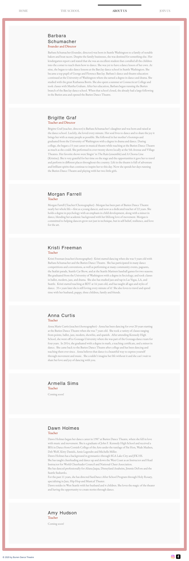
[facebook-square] (178, 556)
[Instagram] (173, 556)
